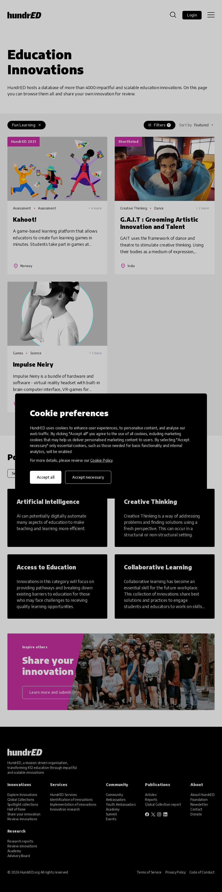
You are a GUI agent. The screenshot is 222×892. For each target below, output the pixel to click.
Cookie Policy (101, 460)
